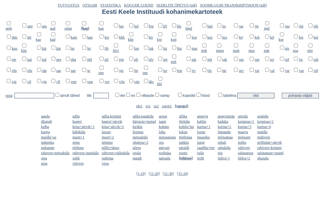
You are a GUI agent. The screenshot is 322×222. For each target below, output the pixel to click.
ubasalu (263, 158)
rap (257, 59)
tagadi (137, 158)
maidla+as (48, 137)
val (272, 70)
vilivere (78, 163)
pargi (201, 142)
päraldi (184, 148)
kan (89, 37)
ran (241, 59)
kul (315, 37)
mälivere (263, 137)
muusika (203, 137)
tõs (209, 70)
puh (173, 62)
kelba (45, 127)
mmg (220, 50)
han (101, 28)
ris (301, 59)
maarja (243, 132)
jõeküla (184, 121)
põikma (78, 148)
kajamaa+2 (265, 121)
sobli (76, 158)
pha (73, 59)
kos (210, 37)
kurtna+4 (264, 127)
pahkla (184, 142)
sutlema (107, 158)
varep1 (167, 106)
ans (44, 26)
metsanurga (167, 137)
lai (72, 48)
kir (151, 37)
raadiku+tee (206, 148)
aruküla (263, 116)
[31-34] (182, 173)
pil (106, 59)
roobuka (165, 153)
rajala (137, 153)
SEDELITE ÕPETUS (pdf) (176, 5)
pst (165, 59)
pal (44, 59)
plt (136, 59)
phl (89, 59)
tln (136, 70)
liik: (90, 95)
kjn (159, 39)
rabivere (244, 148)
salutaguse (245, 153)
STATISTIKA (110, 5)
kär (58, 48)
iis (224, 26)
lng (136, 48)
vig (14, 82)
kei (106, 37)
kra (224, 37)
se (88, 70)
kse (281, 39)
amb (9, 28)
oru (161, 142)
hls (179, 26)
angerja (202, 116)
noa (295, 50)
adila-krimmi (111, 116)
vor (106, 82)
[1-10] (141, 173)
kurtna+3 (244, 127)
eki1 (139, 106)
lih (106, 48)
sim (101, 73)
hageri (77, 121)
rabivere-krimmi (269, 148)
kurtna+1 (203, 127)
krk (257, 37)
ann (29, 26)
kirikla (137, 127)
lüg (179, 48)
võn (122, 82)
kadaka (223, 121)
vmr (74, 82)
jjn (257, 26)
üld (159, 84)
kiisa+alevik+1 (84, 127)
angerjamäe (226, 116)
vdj (315, 70)
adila (76, 116)
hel (136, 26)
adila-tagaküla (143, 116)
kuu (14, 48)
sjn (121, 70)
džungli (46, 121)
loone (201, 132)
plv (151, 59)
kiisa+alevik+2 (113, 127)
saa (58, 70)
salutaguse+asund (270, 153)
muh (236, 50)
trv (194, 70)
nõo (310, 50)
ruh (315, 59)
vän (136, 82)
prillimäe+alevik (269, 142)
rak (224, 59)
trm (179, 70)
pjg (121, 59)
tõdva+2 (244, 158)
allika (183, 116)
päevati (164, 148)
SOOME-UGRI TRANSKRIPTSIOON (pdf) (233, 5)
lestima (138, 132)
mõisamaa (225, 137)
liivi (116, 50)
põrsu (137, 148)
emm (68, 28)
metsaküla (140, 137)
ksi (301, 37)
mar (194, 48)
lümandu (224, 132)
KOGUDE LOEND (138, 5)
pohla (242, 142)
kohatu (164, 127)
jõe (301, 26)
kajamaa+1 (246, 121)
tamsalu (164, 158)
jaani (162, 121)
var (287, 70)
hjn (151, 26)
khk (122, 37)
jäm (14, 37)
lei (89, 48)
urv (241, 70)
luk (151, 48)
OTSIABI (90, 5)
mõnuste (244, 137)
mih (204, 50)
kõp (24, 50)
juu (287, 26)
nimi (9, 95)
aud (52, 28)
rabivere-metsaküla (55, 153)
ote (14, 59)
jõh (315, 26)
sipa (44, 158)
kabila (201, 121)
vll (58, 82)
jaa (241, 26)
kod (173, 39)
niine (76, 142)
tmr (145, 73)
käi (44, 48)
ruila (200, 153)
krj (241, 37)
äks (151, 82)
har (121, 26)
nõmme (107, 142)
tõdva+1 (224, 158)
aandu (45, 116)
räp (44, 70)
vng (90, 82)
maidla (262, 132)
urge (44, 163)
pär (194, 59)
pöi (209, 59)
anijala (243, 116)
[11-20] (154, 173)
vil (29, 82)
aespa (163, 116)
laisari (106, 132)
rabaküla (224, 148)
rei (272, 59)
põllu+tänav (110, 148)
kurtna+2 (224, 127)
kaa (38, 39)
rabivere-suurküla (86, 153)
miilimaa (185, 137)
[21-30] (168, 173)
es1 (148, 106)
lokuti (183, 132)
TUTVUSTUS (68, 5)
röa (220, 153)
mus (251, 50)
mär (267, 50)
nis (287, 48)
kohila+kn (186, 127)
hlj (165, 26)
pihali (222, 142)
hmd (188, 28)
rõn (14, 70)
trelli (200, 158)
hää (210, 26)
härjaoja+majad (144, 121)
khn (130, 39)
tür (224, 70)
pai (29, 59)
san (73, 70)
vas (301, 70)
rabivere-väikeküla (115, 153)
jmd (267, 28)
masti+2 (108, 137)
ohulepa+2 (140, 142)
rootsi (183, 153)
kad (52, 39)
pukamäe (47, 148)
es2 (156, 106)
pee (58, 59)
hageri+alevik (112, 121)
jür (29, 37)
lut (165, 48)
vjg (44, 82)
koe (194, 37)
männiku (47, 142)
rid (287, 59)
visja (105, 163)
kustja (45, 132)
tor (165, 70)
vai (257, 70)
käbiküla (79, 132)
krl (272, 37)
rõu (29, 70)
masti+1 (79, 137)
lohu (162, 132)
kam (74, 37)
